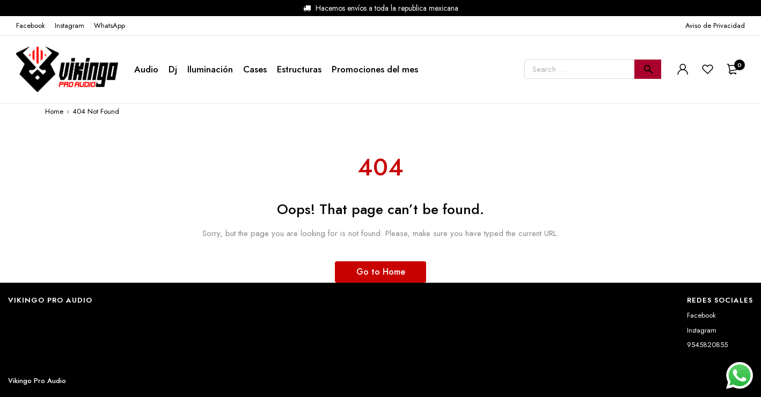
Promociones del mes (375, 69)
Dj (173, 69)
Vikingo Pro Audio (37, 381)
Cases (255, 69)
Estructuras (299, 69)
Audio (146, 69)
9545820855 (707, 345)
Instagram (701, 330)
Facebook (701, 315)
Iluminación (210, 69)
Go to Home (380, 272)
